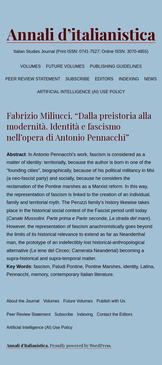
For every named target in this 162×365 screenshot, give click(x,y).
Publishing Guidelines (116, 66)
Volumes (30, 66)
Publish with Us (111, 301)
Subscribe (77, 79)
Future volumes (65, 66)
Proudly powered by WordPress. (80, 345)
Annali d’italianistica (81, 33)
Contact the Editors (114, 314)
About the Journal (23, 301)
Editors (104, 79)
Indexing (129, 79)
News (150, 79)
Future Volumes (78, 301)
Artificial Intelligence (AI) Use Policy (81, 92)
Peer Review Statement (32, 79)
